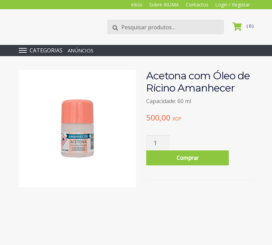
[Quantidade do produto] (157, 142)
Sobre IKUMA (164, 4)
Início (136, 4)
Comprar (187, 158)
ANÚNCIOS (81, 50)
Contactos (197, 4)
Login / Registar (232, 4)
